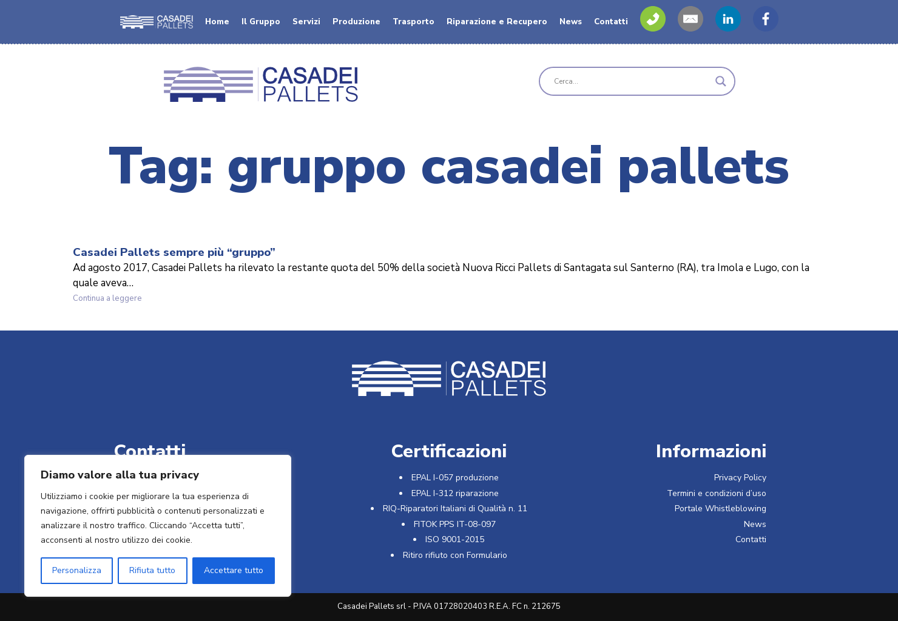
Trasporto (413, 21)
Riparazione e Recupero (497, 21)
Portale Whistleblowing (720, 508)
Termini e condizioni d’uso (716, 493)
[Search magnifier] (720, 81)
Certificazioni (449, 451)
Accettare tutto (233, 570)
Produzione (356, 21)
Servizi (306, 21)
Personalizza (76, 570)
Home (217, 21)
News (570, 21)
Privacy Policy (740, 477)
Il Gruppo (260, 21)
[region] (157, 526)
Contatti (611, 21)
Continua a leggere (123, 299)
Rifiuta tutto (152, 570)
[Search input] (631, 81)
